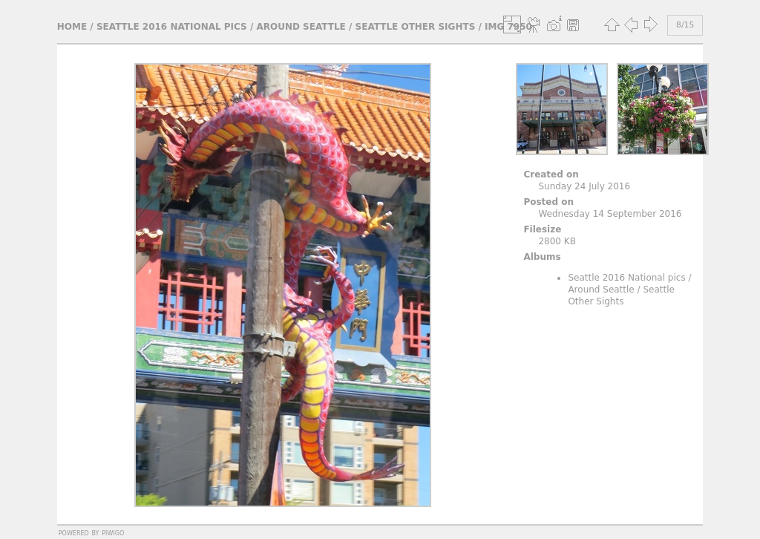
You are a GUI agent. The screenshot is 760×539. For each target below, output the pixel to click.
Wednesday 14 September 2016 (609, 214)
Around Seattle (300, 27)
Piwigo (113, 532)
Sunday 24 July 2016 (584, 186)
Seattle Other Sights (416, 27)
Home (72, 27)
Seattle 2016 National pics (171, 27)
